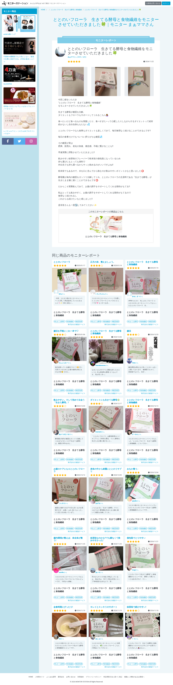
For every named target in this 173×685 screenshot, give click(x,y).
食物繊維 (70, 321)
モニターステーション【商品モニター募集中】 (15, 3)
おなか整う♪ (132, 469)
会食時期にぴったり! (63, 607)
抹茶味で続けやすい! (136, 607)
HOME (31, 677)
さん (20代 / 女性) (77, 57)
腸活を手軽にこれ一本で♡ (66, 331)
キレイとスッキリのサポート (103, 607)
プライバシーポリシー (93, 677)
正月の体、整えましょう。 (102, 262)
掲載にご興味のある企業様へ (134, 677)
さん (62, 294)
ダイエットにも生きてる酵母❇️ (105, 400)
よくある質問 (51, 677)
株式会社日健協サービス (76, 324)
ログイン (166, 3)
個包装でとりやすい (136, 538)
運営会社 (61, 677)
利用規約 (81, 677)
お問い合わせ (70, 677)
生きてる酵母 (59, 321)
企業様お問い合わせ (153, 3)
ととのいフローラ (62, 262)
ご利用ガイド (39, 677)
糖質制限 (79, 321)
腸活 (129, 331)
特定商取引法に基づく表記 (112, 677)
